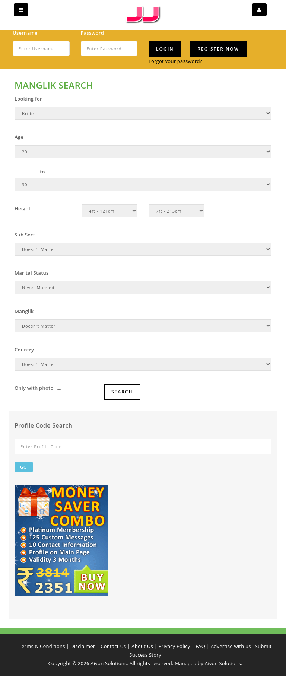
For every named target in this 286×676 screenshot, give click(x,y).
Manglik (24, 311)
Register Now (218, 49)
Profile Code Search (43, 425)
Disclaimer (82, 646)
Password (92, 32)
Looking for (28, 98)
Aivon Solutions (223, 663)
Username (25, 32)
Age (19, 137)
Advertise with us (231, 646)
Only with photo (38, 388)
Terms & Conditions (42, 646)
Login (165, 49)
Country (24, 349)
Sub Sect (25, 234)
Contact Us (113, 646)
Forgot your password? (175, 61)
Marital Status (32, 273)
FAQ (200, 646)
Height (23, 208)
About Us (142, 646)
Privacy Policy (174, 646)
